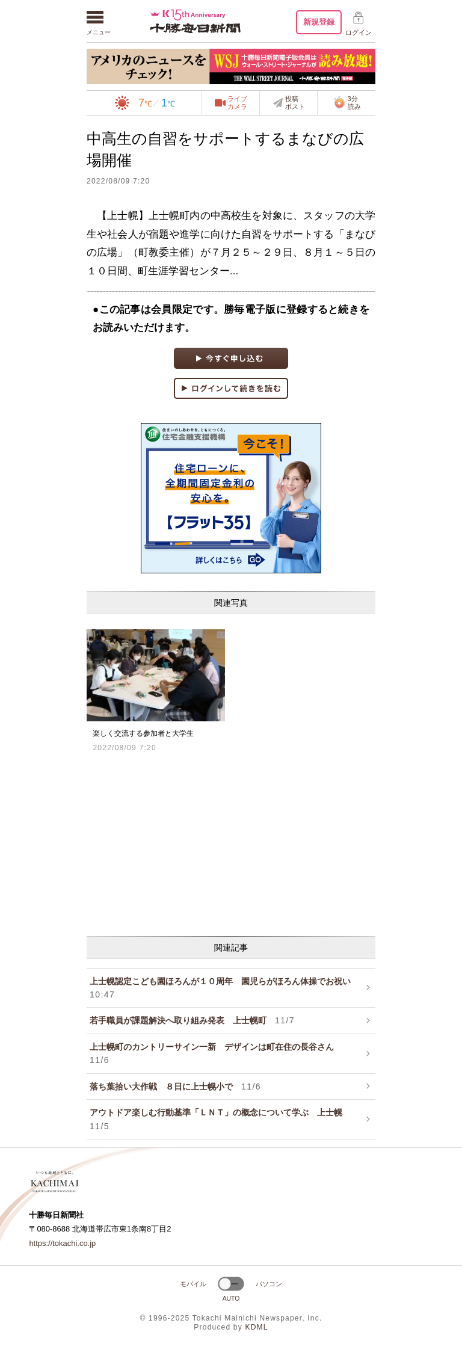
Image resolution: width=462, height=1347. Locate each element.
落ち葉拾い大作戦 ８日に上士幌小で (175, 1086)
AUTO (231, 1298)
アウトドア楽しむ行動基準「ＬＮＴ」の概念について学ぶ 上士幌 (220, 1119)
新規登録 (318, 21)
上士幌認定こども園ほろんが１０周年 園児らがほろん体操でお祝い (224, 987)
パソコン (269, 1283)
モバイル (193, 1283)
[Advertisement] (231, 843)
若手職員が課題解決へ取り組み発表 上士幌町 (192, 1020)
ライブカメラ (237, 103)
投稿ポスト (295, 103)
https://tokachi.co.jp (62, 1243)
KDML (256, 1327)
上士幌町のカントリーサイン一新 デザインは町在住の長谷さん (216, 1053)
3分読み (347, 103)
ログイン (358, 32)
